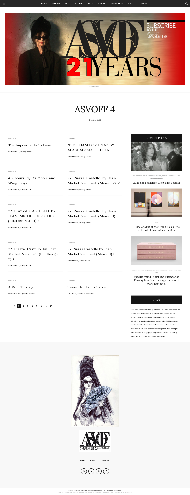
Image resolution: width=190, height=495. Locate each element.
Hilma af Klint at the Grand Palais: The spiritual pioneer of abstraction (157, 228)
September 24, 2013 (16, 151)
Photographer (136, 332)
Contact (144, 4)
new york (134, 328)
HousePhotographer (149, 317)
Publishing (176, 270)
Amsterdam (173, 309)
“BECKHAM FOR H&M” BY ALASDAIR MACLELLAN (91, 147)
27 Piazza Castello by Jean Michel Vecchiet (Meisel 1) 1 (91, 251)
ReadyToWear (156, 332)
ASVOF (28, 151)
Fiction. (166, 313)
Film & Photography (170, 176)
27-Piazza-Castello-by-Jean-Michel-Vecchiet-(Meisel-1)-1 (93, 213)
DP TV (90, 4)
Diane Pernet (29, 293)
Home (44, 4)
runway (174, 332)
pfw (176, 328)
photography (146, 332)
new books (164, 324)
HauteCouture (136, 317)
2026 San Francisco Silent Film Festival (156, 182)
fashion (150, 313)
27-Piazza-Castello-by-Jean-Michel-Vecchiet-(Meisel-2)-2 (94, 180)
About (131, 4)
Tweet (157, 272)
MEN (168, 320)
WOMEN (151, 336)
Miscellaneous (156, 178)
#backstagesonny (137, 309)
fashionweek (158, 313)
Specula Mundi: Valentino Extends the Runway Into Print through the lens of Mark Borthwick (156, 280)
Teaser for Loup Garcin (87, 286)
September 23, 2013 (75, 156)
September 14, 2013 (75, 222)
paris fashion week (168, 328)
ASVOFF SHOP (116, 4)
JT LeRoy (134, 320)
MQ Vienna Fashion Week (150, 324)
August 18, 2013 (14, 293)
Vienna (145, 336)
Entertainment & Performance (147, 176)
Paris (145, 328)
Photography (164, 270)
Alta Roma (164, 309)
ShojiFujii (134, 336)
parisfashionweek (154, 328)
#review (157, 309)
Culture (78, 4)
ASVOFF (101, 4)
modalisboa (135, 324)
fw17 (174, 313)
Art (67, 4)
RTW (169, 332)
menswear (174, 320)
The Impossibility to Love (29, 144)
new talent (172, 324)
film (171, 313)
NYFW (140, 328)
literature (151, 320)
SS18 (140, 336)
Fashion (56, 4)
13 (51, 306)
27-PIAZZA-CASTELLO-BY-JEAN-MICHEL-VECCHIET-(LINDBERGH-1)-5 (33, 215)
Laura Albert (143, 320)
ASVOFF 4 (12, 139)
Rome (165, 332)
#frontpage (149, 309)
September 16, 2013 (15, 189)
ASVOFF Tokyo (21, 286)
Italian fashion (170, 317)
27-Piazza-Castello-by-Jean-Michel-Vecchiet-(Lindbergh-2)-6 (34, 253)
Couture (136, 270)
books (145, 313)
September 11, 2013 (75, 260)
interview (160, 317)
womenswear (160, 336)
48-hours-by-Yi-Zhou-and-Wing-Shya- (32, 180)
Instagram (152, 270)
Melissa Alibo (161, 320)
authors (140, 313)
